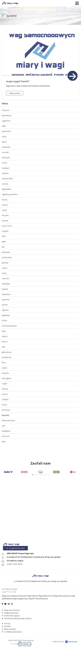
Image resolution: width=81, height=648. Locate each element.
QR (3, 247)
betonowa (6, 410)
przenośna (6, 252)
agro (3, 441)
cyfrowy (5, 389)
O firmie (7, 623)
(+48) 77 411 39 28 (9, 592)
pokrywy (5, 263)
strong (4, 199)
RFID (4, 236)
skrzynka (5, 215)
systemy (5, 184)
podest (4, 268)
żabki (4, 126)
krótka (4, 320)
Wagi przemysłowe (11, 613)
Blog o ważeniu (10, 629)
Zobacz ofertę (14, 93)
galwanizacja (6, 352)
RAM (4, 242)
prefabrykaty (7, 257)
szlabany (5, 173)
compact (5, 399)
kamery (5, 336)
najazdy (5, 289)
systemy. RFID (7, 178)
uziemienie (6, 147)
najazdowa (6, 294)
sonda (4, 210)
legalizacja (6, 315)
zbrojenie (5, 110)
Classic (4, 405)
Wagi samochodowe (12, 610)
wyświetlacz (6, 131)
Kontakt (7, 626)
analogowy (6, 431)
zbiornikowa (6, 115)
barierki (5, 415)
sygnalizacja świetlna (10, 194)
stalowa (5, 205)
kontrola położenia (9, 326)
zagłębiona (6, 121)
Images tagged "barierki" (17, 81)
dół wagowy (6, 378)
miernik (4, 305)
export (4, 368)
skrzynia (5, 221)
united (4, 163)
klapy (4, 331)
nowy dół (5, 278)
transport (5, 168)
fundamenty (6, 357)
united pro (6, 157)
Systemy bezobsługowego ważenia (17, 618)
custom (5, 394)
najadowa (5, 299)
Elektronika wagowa (12, 616)
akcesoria (5, 436)
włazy (4, 136)
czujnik (4, 383)
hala (3, 347)
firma (4, 362)
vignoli (4, 142)
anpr (3, 426)
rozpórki (5, 231)
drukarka (5, 373)
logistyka (5, 310)
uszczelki (5, 152)
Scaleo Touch (7, 226)
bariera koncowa (8, 420)
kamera (5, 341)
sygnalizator (6, 189)
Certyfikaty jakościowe (13, 632)
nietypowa (6, 284)
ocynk (4, 273)
